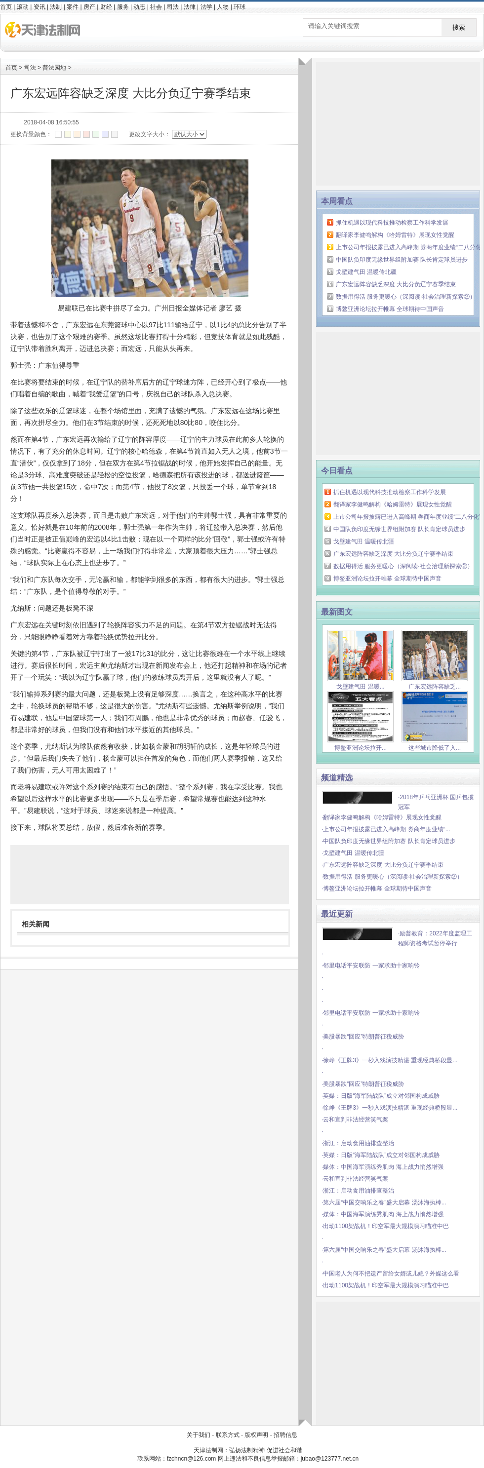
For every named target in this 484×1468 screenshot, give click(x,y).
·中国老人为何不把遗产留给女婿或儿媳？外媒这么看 (390, 1273)
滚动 (23, 6)
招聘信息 (285, 1434)
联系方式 (228, 1434)
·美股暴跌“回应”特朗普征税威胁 (363, 1036)
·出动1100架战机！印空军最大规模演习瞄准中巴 (385, 1226)
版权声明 (256, 1434)
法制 (56, 6)
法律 (190, 6)
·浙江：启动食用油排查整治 (358, 1143)
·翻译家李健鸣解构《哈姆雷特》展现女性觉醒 (382, 817)
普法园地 (54, 67)
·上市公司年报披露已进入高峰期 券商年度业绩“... (386, 829)
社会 (156, 6)
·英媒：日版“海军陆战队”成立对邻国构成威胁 (381, 1095)
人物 (223, 6)
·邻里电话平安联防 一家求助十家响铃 (371, 965)
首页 (6, 6)
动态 (139, 6)
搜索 (458, 27)
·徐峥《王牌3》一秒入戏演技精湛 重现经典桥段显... (389, 1060)
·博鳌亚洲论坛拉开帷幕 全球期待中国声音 (377, 888)
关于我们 (198, 1434)
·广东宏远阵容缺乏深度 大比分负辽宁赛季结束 (383, 864)
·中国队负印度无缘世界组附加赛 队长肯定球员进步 (388, 841)
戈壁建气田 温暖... (360, 683)
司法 (173, 6)
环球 (239, 6)
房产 (89, 6)
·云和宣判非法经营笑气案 (355, 1119)
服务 (123, 6)
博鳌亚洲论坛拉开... (360, 744)
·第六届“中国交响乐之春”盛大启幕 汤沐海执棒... (384, 1202)
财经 (106, 6)
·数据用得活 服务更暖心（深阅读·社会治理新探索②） (392, 876)
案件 (73, 6)
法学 (206, 6)
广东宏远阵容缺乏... (435, 683)
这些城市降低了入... (435, 744)
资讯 (39, 6)
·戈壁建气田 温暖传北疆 (353, 853)
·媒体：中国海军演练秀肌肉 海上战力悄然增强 (383, 1166)
